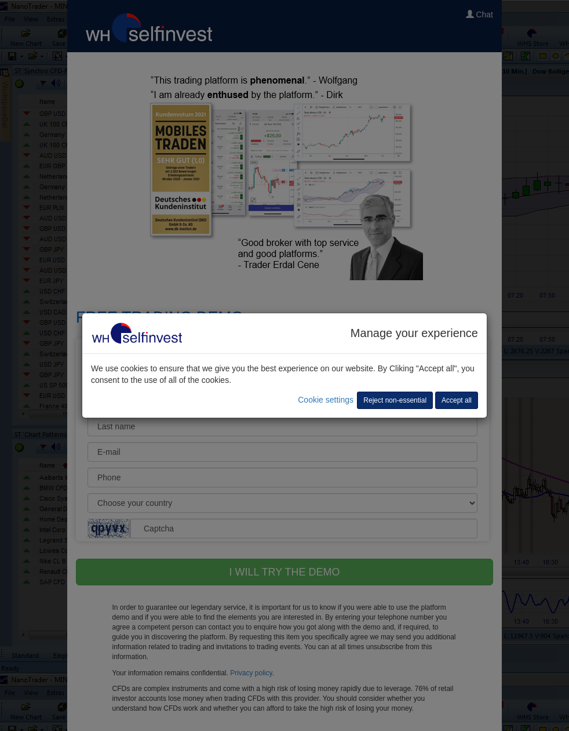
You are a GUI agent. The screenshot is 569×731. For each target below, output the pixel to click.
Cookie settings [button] (325, 399)
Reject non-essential (394, 400)
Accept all (457, 400)
